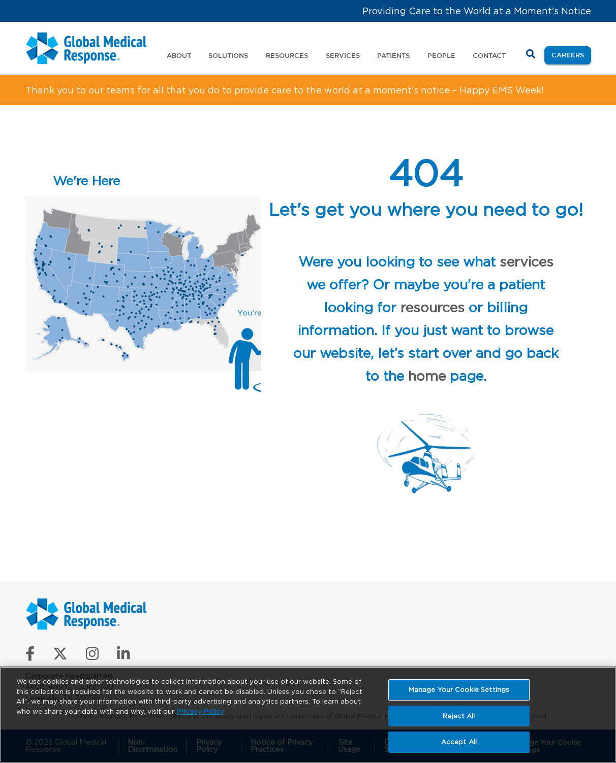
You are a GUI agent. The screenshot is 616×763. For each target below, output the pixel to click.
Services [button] (343, 55)
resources (433, 307)
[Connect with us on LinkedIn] (123, 656)
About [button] (179, 55)
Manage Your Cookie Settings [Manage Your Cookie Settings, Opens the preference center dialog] (459, 689)
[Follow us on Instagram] (92, 656)
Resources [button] (287, 55)
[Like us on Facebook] (30, 656)
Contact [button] (489, 55)
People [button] (441, 55)
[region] (308, 715)
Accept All (459, 742)
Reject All (459, 716)
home (427, 376)
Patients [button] (393, 55)
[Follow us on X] (60, 656)
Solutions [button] (228, 55)
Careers (571, 54)
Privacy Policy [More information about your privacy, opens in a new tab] (200, 711)
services (526, 261)
